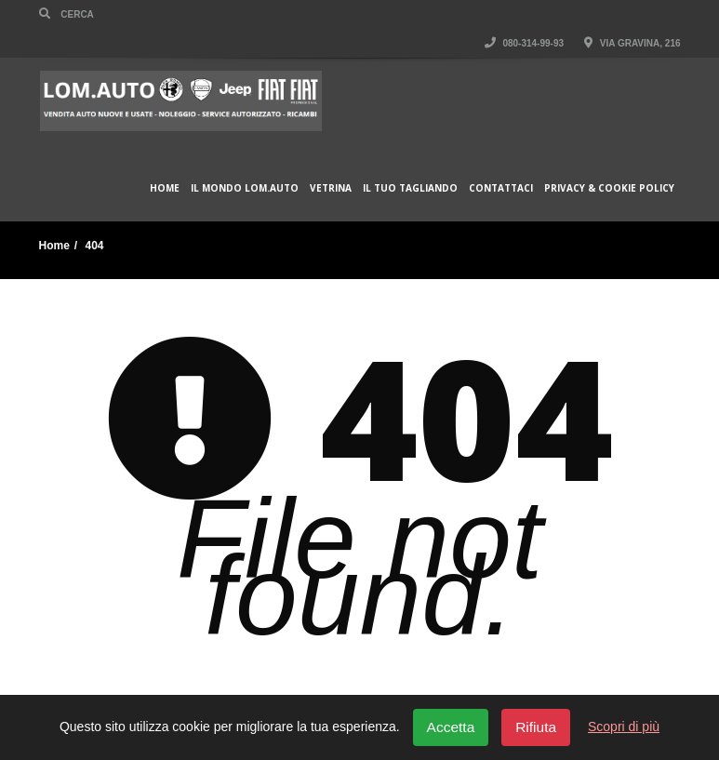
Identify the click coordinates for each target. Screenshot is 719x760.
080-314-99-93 (524, 43)
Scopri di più (623, 726)
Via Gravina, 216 (632, 43)
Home (165, 187)
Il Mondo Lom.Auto (245, 187)
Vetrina (331, 187)
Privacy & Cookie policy (609, 187)
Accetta (451, 727)
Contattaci (501, 187)
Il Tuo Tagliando (410, 187)
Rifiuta (535, 727)
